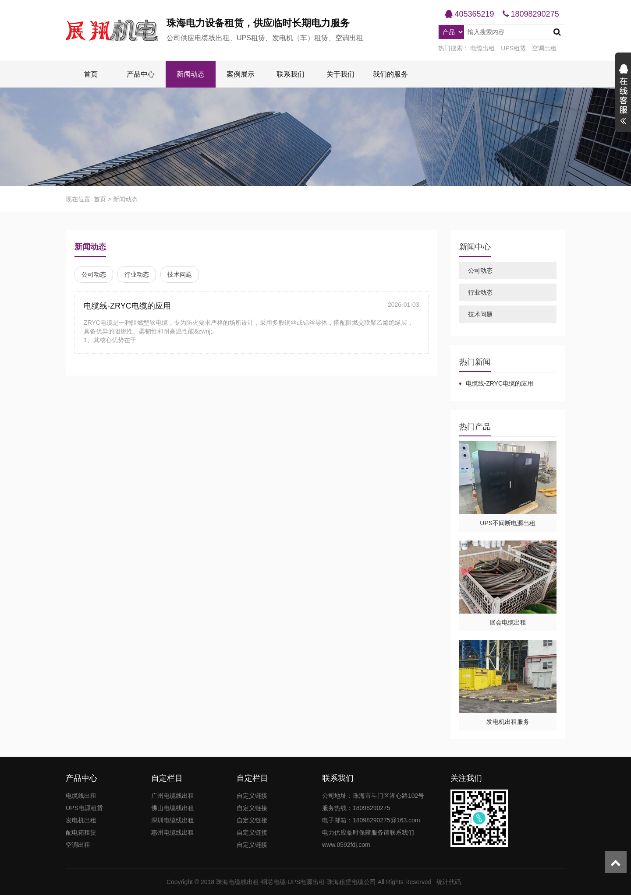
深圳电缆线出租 (172, 820)
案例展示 (241, 74)
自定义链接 (252, 795)
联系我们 (291, 74)
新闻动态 (191, 74)
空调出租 (544, 48)
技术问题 (179, 274)
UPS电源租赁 (84, 807)
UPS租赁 (513, 48)
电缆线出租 (81, 795)
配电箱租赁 (81, 832)
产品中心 (141, 74)
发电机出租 (81, 820)
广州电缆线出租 (172, 795)
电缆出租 (482, 48)
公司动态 (94, 274)
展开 (623, 95)
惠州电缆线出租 (172, 832)
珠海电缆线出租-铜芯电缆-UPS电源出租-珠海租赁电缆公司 (296, 881)
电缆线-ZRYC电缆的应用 (127, 306)
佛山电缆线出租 (172, 807)
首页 (91, 74)
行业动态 (136, 274)
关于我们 (340, 74)
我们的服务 (390, 74)
